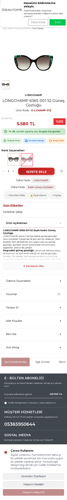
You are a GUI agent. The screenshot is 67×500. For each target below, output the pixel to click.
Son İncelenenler (15, 362)
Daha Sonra (38, 22)
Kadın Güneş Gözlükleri (19, 28)
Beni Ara (33, 334)
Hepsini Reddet (33, 484)
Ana (5, 28)
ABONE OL (56, 394)
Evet (58, 22)
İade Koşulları (33, 321)
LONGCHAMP (33, 95)
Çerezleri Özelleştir (33, 476)
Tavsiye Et (33, 307)
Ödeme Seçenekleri (33, 281)
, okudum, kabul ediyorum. (30, 402)
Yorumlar (33, 294)
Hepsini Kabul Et (33, 492)
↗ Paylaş (56, 195)
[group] (33, 63)
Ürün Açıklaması (33, 223)
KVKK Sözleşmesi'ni (18, 402)
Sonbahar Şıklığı (13, 212)
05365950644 (19, 424)
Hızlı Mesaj (33, 347)
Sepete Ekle (36, 172)
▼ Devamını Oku (33, 266)
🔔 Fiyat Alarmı (38, 195)
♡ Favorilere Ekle (15, 195)
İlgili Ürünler (43, 362)
